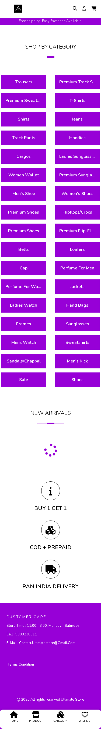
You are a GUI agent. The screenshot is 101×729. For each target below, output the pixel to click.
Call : (21, 634)
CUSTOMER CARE (26, 617)
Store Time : (42, 625)
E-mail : (40, 643)
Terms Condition (21, 664)
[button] (94, 8)
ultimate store (72, 699)
